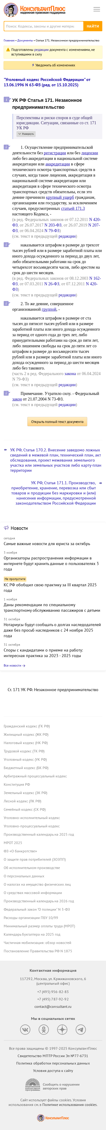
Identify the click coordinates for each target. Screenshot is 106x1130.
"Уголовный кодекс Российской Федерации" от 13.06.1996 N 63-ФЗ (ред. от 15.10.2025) (47, 82)
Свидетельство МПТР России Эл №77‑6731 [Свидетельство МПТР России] (53, 1055)
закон (17, 399)
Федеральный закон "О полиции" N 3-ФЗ (37, 909)
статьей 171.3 (73, 208)
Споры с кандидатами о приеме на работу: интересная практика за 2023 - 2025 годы (43, 652)
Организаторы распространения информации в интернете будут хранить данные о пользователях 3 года (51, 563)
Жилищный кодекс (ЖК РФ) (26, 734)
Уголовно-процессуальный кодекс (32, 826)
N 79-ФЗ (51, 230)
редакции (41, 49)
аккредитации (57, 164)
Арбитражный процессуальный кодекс (35, 776)
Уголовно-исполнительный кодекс (32, 817)
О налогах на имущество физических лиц (37, 884)
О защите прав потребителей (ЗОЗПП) (35, 859)
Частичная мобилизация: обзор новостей (37, 942)
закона (70, 373)
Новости (19, 528)
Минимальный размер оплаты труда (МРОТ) (39, 926)
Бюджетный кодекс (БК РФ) (26, 767)
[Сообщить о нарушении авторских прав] (53, 1084)
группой (49, 309)
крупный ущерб (60, 197)
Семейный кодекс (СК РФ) (25, 809)
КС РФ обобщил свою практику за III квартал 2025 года (50, 587)
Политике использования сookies (69, 1104)
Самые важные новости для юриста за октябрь (47, 543)
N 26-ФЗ (51, 284)
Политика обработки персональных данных (53, 1063)
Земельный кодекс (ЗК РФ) (25, 792)
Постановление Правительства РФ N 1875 (38, 951)
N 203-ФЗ (53, 225)
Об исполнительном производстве (32, 867)
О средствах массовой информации (33, 892)
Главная (9, 40)
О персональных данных (24, 876)
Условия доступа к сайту (53, 1070)
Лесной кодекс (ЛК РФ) (22, 801)
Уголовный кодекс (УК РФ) (25, 759)
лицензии (89, 153)
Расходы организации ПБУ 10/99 (31, 917)
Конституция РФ (17, 784)
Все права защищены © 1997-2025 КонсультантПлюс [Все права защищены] (53, 1048)
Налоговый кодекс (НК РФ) (26, 742)
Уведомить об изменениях (55, 65)
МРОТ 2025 (13, 842)
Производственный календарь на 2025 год (39, 834)
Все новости (12, 665)
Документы (25, 40)
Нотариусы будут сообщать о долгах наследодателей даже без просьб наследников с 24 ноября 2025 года (52, 630)
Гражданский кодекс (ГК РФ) (27, 726)
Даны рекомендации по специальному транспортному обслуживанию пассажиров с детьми (52, 607)
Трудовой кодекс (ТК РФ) (24, 751)
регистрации (55, 153)
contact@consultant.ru (53, 1006)
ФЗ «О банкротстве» (20, 851)
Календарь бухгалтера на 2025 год (32, 934)
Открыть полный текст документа (57, 421)
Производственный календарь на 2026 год (39, 901)
